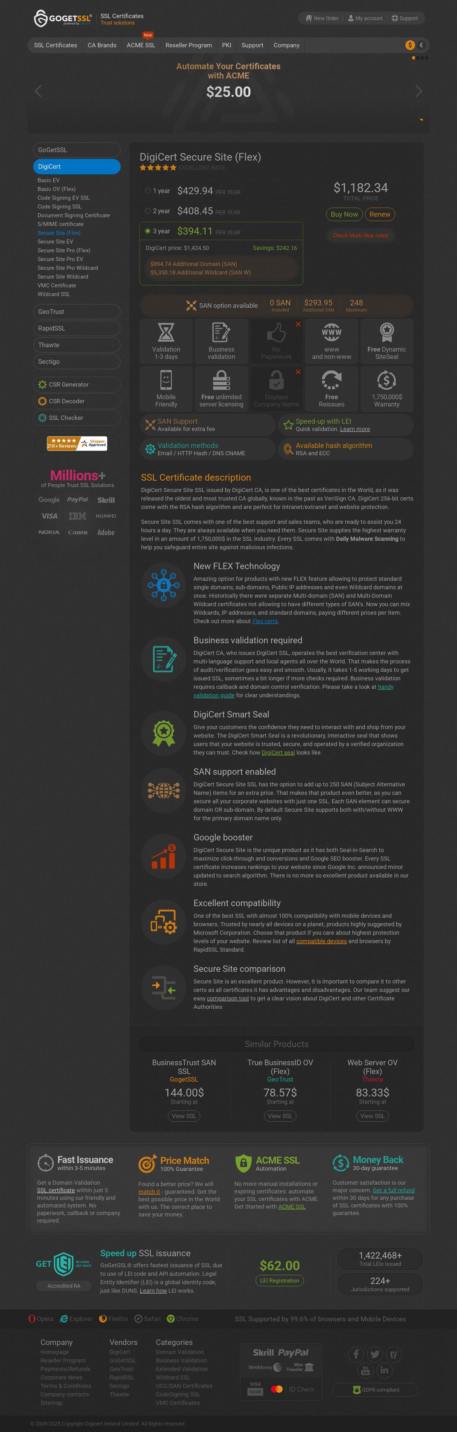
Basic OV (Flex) (57, 189)
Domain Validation (180, 1351)
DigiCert (49, 166)
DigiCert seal (278, 752)
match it (149, 1191)
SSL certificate (56, 1190)
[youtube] (366, 1371)
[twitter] (375, 1354)
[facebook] (356, 1354)
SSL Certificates (55, 45)
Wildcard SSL (54, 294)
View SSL (184, 1116)
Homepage (55, 1351)
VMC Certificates (178, 1402)
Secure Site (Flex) (59, 233)
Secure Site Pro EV (60, 259)
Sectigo (49, 361)
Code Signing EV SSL (64, 197)
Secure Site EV (55, 241)
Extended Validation (182, 1368)
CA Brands (102, 45)
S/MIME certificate (61, 224)
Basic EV (48, 180)
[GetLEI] (64, 1265)
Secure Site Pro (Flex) (64, 250)
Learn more (355, 428)
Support (252, 45)
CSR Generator (63, 384)
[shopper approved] (394, 1354)
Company (287, 45)
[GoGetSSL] (64, 18)
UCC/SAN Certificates (184, 1385)
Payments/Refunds (65, 1368)
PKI (226, 45)
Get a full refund (394, 1190)
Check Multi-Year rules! (361, 235)
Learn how (153, 1290)
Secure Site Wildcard (63, 276)
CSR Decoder (61, 401)
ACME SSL (141, 43)
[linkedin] (385, 1371)
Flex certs (265, 621)
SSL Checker (60, 417)
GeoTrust (51, 311)
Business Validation (181, 1360)
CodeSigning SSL (178, 1394)
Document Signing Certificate (74, 215)
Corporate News (61, 1377)
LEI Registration (279, 1280)
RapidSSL (51, 328)
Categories (174, 1342)
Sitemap (51, 1402)
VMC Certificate (57, 285)
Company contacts (65, 1394)
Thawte (48, 345)
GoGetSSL (52, 150)
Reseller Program (189, 45)
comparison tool (228, 998)
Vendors (124, 1342)
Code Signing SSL (60, 206)
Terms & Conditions (66, 1385)
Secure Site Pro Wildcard (68, 268)
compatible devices (321, 941)
